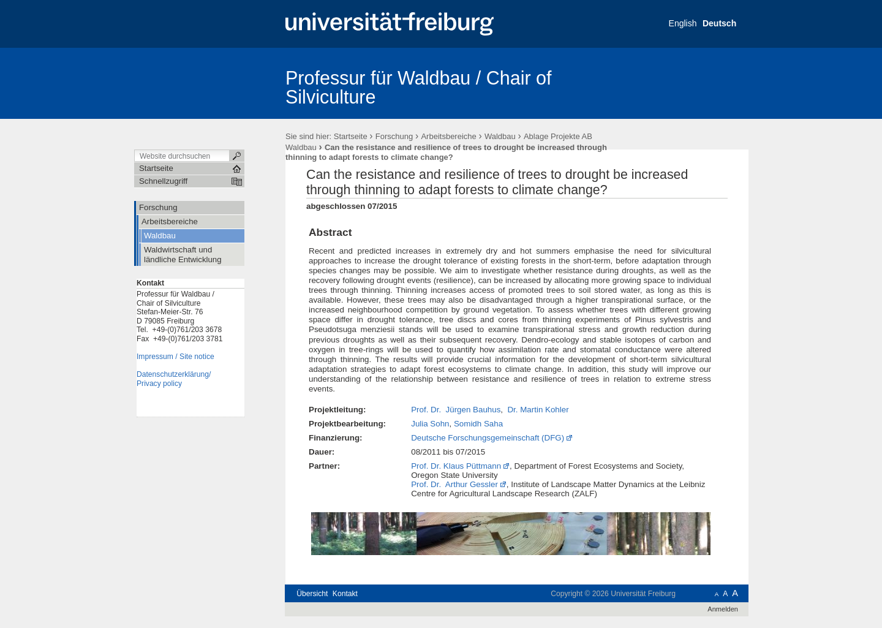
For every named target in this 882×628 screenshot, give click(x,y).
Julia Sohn (430, 423)
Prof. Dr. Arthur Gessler (454, 484)
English (683, 23)
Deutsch (719, 23)
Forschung (394, 136)
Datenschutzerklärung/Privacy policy (174, 379)
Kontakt (345, 593)
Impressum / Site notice (175, 356)
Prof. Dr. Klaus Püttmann (456, 466)
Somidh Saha (478, 423)
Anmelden (722, 609)
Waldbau (500, 136)
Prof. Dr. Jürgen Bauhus (455, 409)
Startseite (351, 136)
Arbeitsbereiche (448, 136)
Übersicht (312, 593)
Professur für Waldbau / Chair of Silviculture (418, 87)
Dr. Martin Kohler (537, 409)
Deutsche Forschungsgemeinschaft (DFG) (487, 437)
